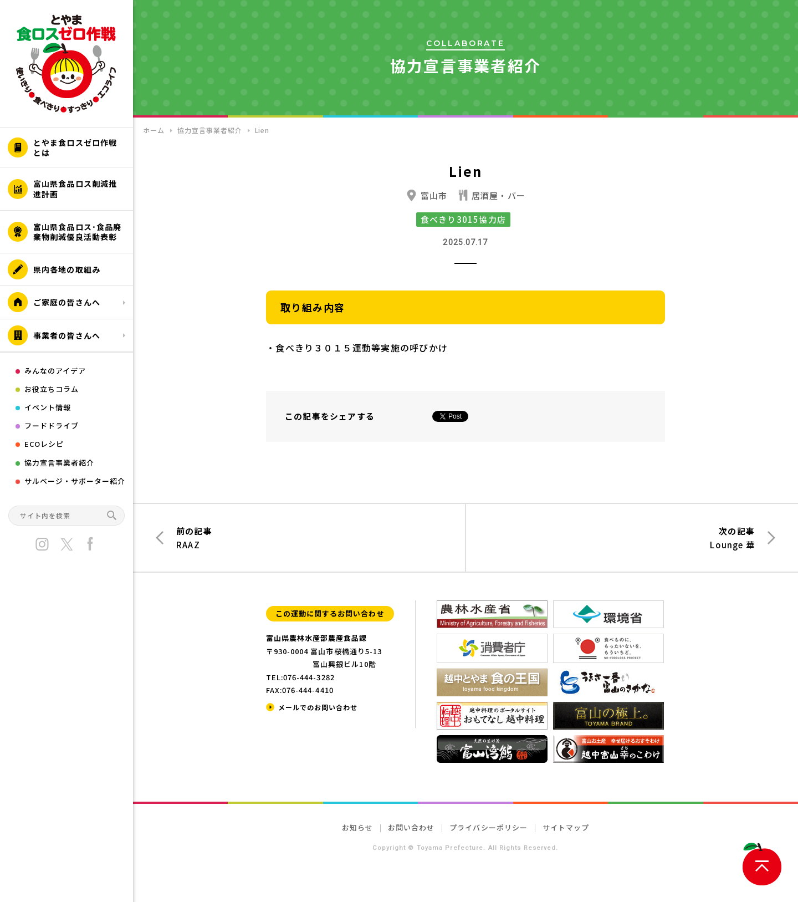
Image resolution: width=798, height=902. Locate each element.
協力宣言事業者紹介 (59, 462)
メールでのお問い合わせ (317, 707)
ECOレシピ (44, 444)
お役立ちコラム (51, 389)
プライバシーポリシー (488, 827)
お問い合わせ (411, 827)
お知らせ (357, 827)
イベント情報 (47, 407)
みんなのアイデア (55, 370)
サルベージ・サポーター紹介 (75, 481)
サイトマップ (566, 827)
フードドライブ (51, 425)
